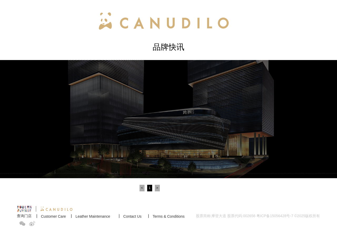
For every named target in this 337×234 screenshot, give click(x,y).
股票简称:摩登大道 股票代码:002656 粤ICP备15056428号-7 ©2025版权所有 (258, 216)
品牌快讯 (168, 47)
